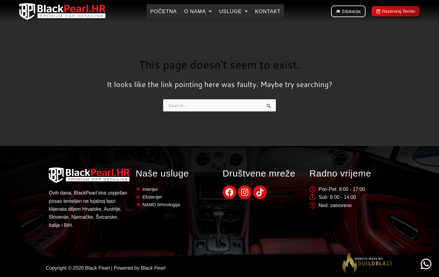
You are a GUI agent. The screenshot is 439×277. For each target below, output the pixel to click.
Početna (163, 11)
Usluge (233, 11)
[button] (198, 11)
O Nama (198, 11)
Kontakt (267, 11)
